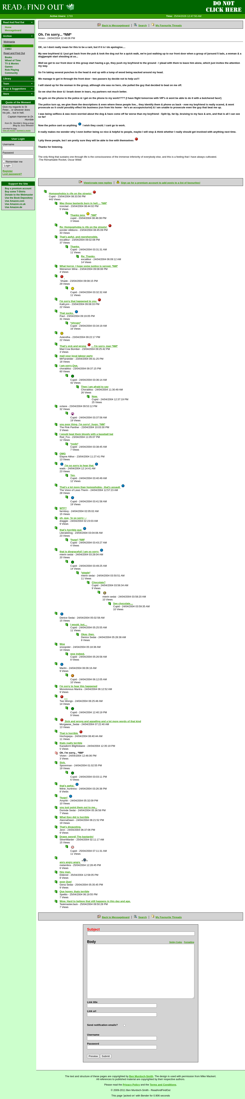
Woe (62, 644)
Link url (91, 1011)
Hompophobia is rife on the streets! (72, 193)
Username (8, 144)
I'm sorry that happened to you (80, 301)
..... (64, 698)
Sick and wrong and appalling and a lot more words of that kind (100, 721)
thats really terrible (71, 743)
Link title (92, 1002)
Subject (93, 929)
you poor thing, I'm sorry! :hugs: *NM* (82, 424)
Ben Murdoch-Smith (141, 1076)
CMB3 (8, 49)
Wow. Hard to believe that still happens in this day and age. (95, 901)
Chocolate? (99, 582)
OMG (63, 453)
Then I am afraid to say (94, 386)
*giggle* (85, 572)
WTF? (63, 508)
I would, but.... (78, 624)
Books (8, 57)
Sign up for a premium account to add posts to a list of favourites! (160, 182)
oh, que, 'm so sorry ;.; (73, 518)
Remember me (14, 161)
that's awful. (69, 785)
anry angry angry (74, 862)
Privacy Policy (131, 1084)
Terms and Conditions (163, 1084)
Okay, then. (87, 634)
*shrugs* (75, 322)
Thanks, (75, 246)
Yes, (72, 475)
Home (8, 27)
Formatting (189, 942)
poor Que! (66, 881)
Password (8, 152)
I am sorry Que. (69, 365)
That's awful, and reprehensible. (79, 236)
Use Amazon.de (13, 207)
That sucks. (69, 313)
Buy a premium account (18, 188)
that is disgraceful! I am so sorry (81, 551)
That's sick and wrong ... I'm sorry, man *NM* (89, 346)
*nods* (74, 443)
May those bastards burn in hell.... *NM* (83, 203)
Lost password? (12, 173)
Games (9, 66)
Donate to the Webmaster (19, 194)
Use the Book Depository (19, 198)
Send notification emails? (102, 1024)
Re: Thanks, (88, 256)
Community (11, 73)
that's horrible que (73, 529)
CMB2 (8, 45)
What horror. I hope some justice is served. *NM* (89, 266)
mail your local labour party (76, 355)
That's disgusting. (70, 826)
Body (91, 942)
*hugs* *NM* (77, 539)
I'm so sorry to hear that (79, 465)
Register (8, 171)
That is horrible (71, 733)
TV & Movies (12, 63)
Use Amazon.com (14, 201)
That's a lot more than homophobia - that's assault (92, 487)
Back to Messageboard (116, 25)
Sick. (62, 762)
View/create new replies (98, 182)
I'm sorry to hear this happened (78, 686)
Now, (95, 396)
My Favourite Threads (169, 25)
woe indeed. (77, 653)
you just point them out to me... (78, 807)
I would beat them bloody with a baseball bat (86, 434)
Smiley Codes (175, 942)
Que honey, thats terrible (74, 891)
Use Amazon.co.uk (15, 204)
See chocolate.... (123, 603)
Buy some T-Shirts (15, 191)
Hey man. (65, 871)
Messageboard (13, 30)
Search (142, 25)
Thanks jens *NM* (83, 215)
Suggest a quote (24, 131)
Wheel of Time (13, 60)
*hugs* (66, 797)
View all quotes (9, 131)
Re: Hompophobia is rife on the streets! (86, 227)
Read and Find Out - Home (58, 6)
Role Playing (12, 69)
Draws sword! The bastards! (76, 836)
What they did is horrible (74, 817)
